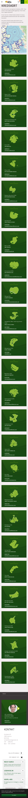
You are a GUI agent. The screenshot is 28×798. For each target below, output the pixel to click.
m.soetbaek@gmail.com (10, 328)
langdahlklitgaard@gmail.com (12, 226)
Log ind (26, 2)
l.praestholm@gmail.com (11, 429)
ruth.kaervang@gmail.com (11, 530)
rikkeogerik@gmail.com (10, 125)
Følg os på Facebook (16, 753)
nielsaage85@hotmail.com (11, 606)
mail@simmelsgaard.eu (10, 480)
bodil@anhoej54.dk (9, 251)
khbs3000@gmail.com (10, 75)
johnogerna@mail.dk (10, 150)
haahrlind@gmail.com (10, 100)
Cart (19, 2)
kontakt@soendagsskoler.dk (11, 740)
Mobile (2, 2)
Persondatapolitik (10, 788)
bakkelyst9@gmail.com (10, 581)
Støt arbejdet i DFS (16, 757)
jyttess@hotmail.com (10, 682)
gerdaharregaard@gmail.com (12, 556)
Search (22, 2)
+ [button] (3, 28)
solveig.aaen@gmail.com (11, 631)
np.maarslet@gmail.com (11, 175)
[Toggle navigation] (2, 2)
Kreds (4, 694)
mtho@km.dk (8, 354)
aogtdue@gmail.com (10, 455)
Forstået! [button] (14, 795)
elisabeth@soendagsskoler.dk (12, 302)
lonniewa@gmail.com (10, 379)
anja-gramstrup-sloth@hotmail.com (13, 276)
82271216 (6, 738)
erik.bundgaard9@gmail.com (12, 404)
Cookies (20, 788)
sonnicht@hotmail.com (10, 505)
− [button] (3, 30)
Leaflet (7, 52)
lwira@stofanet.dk (9, 656)
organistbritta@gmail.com (11, 201)
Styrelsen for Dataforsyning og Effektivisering (18, 52)
